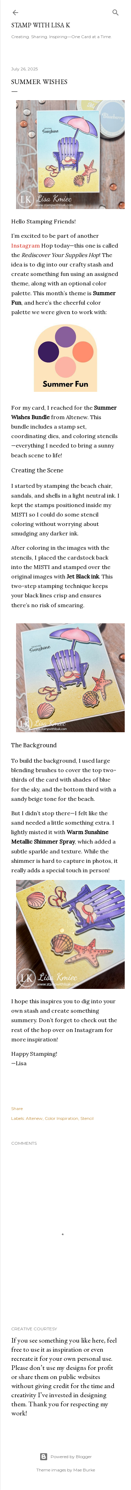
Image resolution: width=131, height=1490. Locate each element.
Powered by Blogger (65, 1457)
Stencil (87, 1118)
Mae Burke (84, 1469)
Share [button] (17, 1108)
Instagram (25, 245)
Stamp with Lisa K (40, 25)
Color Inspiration (61, 1118)
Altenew (34, 1118)
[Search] (115, 11)
